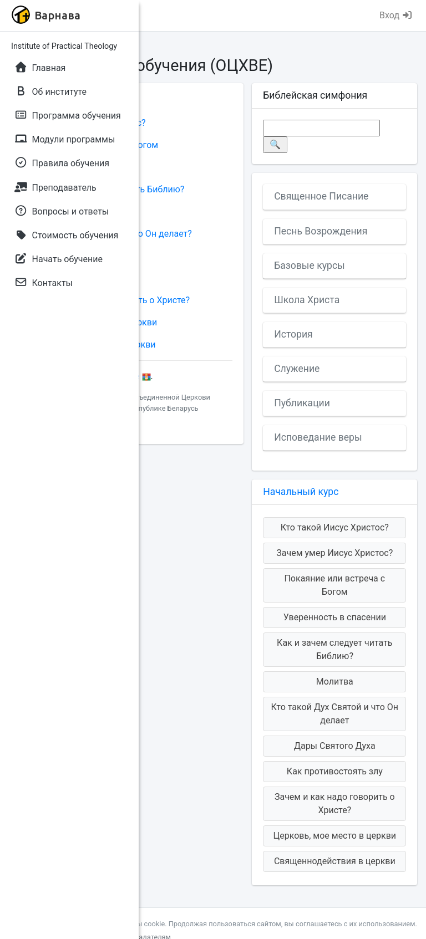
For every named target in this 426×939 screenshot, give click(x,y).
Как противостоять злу (335, 771)
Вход (396, 15)
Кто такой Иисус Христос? (335, 527)
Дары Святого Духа (335, 746)
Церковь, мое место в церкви (334, 835)
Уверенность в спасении (334, 617)
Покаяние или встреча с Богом (334, 585)
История (293, 334)
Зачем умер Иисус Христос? (334, 553)
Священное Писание (321, 196)
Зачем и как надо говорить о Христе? (335, 803)
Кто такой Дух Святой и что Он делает (334, 714)
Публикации (302, 403)
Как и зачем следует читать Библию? (334, 649)
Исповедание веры (318, 437)
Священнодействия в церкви (334, 861)
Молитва (334, 681)
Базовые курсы (309, 265)
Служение (297, 368)
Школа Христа (306, 299)
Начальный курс (300, 491)
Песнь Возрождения (320, 231)
